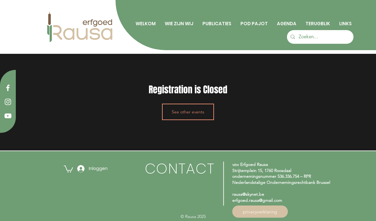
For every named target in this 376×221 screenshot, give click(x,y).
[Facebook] (8, 88)
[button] (68, 168)
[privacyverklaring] (260, 211)
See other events (188, 112)
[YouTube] (8, 116)
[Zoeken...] (319, 37)
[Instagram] (8, 102)
